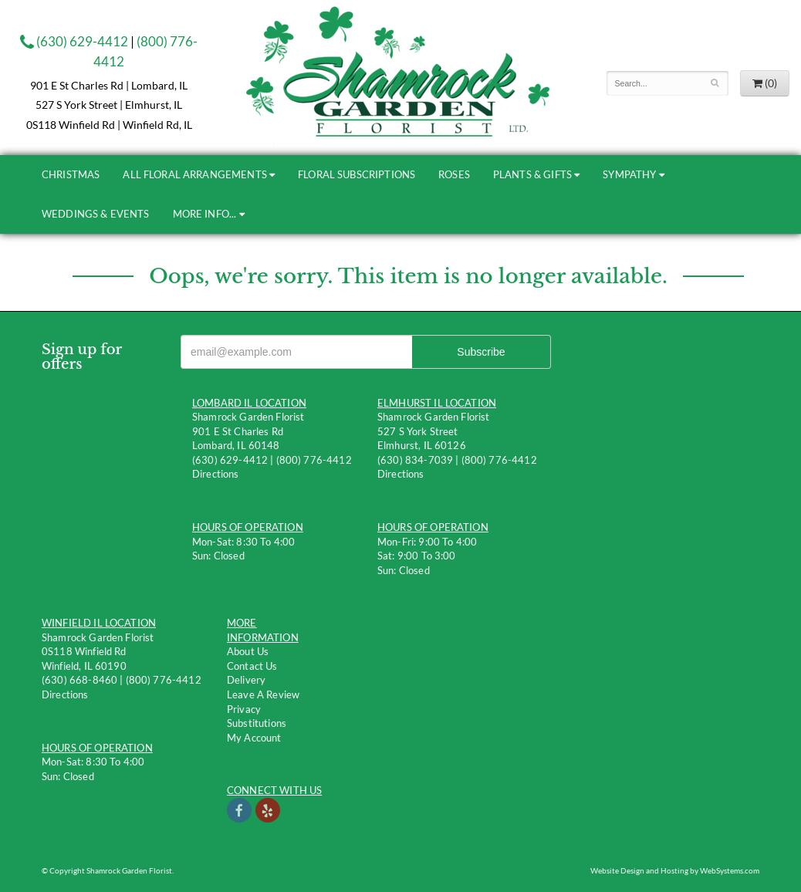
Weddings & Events (96, 214)
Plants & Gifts (532, 174)
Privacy (244, 709)
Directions (215, 474)
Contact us (252, 666)
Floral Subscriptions (356, 174)
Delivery (246, 680)
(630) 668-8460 (79, 680)
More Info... (205, 214)
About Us (248, 651)
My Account (254, 738)
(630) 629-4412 (74, 41)
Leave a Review (263, 694)
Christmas (71, 174)
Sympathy (629, 174)
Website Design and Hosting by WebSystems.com (674, 870)
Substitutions (256, 723)
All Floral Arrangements (194, 174)
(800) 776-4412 (314, 460)
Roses (454, 174)
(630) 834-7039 (415, 460)
